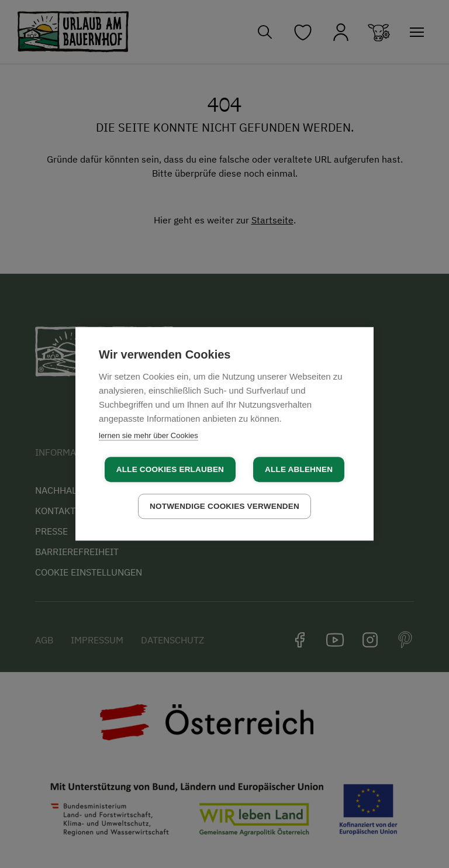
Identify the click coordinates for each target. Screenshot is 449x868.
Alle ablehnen (299, 469)
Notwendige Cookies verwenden (224, 506)
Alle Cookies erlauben (170, 469)
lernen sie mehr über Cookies (148, 435)
